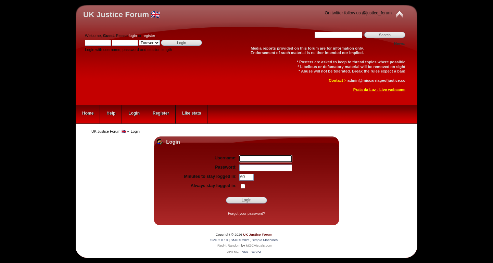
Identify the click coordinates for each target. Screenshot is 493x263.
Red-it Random (228, 245)
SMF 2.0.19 (219, 240)
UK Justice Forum (257, 234)
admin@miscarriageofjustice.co (376, 80)
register (148, 36)
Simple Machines (265, 240)
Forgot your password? (246, 213)
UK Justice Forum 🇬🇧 (122, 14)
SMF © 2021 (240, 240)
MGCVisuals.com (259, 245)
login (133, 36)
